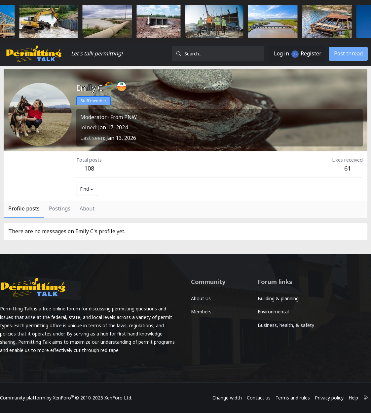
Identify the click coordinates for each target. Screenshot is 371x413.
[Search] (218, 53)
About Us (201, 298)
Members (201, 311)
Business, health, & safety (276, 328)
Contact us (253, 398)
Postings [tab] (59, 208)
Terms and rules (287, 398)
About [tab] (87, 208)
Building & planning (276, 298)
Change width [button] (222, 398)
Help (348, 398)
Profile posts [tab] (24, 208)
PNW (130, 117)
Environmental (271, 311)
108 (89, 168)
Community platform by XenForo (71, 398)
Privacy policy (324, 398)
